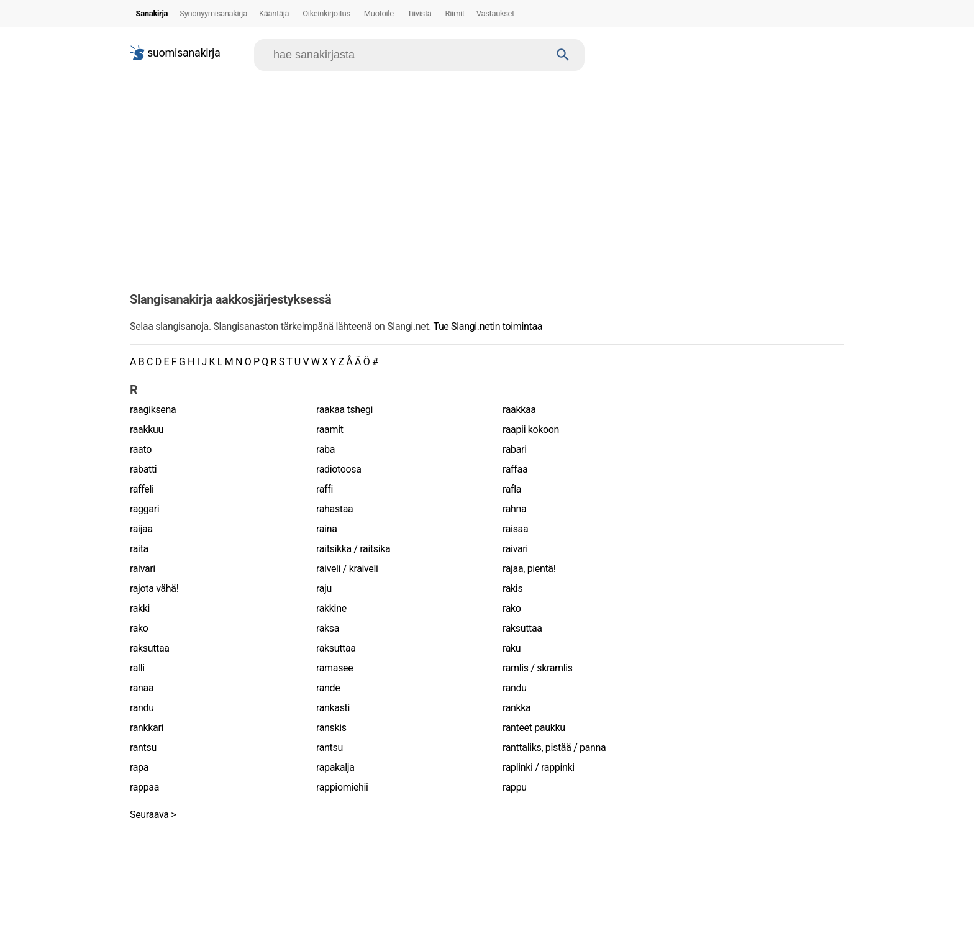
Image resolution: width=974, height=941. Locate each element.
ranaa (141, 688)
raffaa (515, 469)
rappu (515, 787)
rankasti (333, 708)
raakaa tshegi (344, 410)
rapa (139, 767)
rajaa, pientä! (529, 569)
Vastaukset (495, 13)
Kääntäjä (274, 13)
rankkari (146, 728)
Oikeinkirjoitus (326, 13)
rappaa (144, 787)
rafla (512, 489)
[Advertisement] (487, 176)
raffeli (142, 489)
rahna (514, 509)
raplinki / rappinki (539, 767)
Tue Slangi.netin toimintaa (487, 326)
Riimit (455, 13)
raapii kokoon (531, 429)
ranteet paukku (534, 728)
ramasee (334, 668)
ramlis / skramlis (538, 668)
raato (141, 449)
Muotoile (379, 13)
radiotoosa (339, 469)
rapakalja (335, 767)
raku (512, 648)
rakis (512, 588)
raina (326, 529)
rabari (515, 449)
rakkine (331, 608)
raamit (330, 429)
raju (324, 588)
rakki (140, 608)
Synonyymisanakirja (213, 13)
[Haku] (563, 54)
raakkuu (146, 429)
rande (328, 688)
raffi (324, 489)
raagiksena (153, 410)
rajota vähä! (154, 588)
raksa (327, 628)
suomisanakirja (175, 52)
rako (512, 608)
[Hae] (408, 55)
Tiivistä (419, 13)
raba (325, 449)
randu (515, 688)
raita (139, 549)
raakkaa (519, 410)
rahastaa (334, 509)
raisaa (515, 529)
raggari (144, 509)
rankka (516, 708)
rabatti (143, 469)
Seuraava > (153, 815)
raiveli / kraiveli (347, 569)
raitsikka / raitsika (353, 549)
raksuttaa (522, 628)
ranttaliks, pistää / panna (554, 747)
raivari (515, 549)
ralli (137, 668)
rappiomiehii (342, 787)
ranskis (331, 728)
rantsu (143, 747)
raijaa (141, 529)
